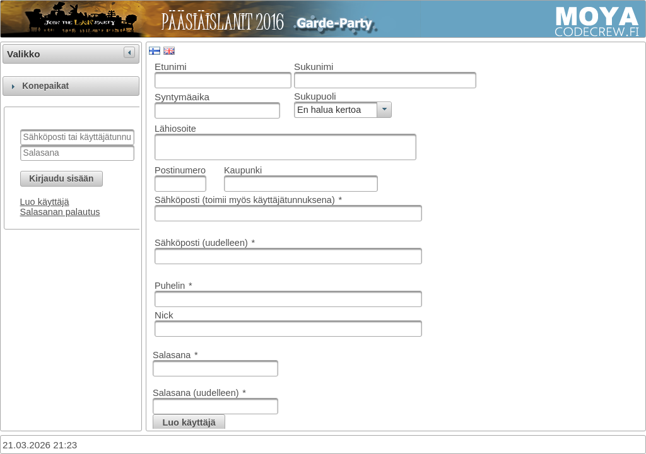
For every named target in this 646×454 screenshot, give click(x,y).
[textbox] (77, 137)
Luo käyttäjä (44, 202)
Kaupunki (243, 170)
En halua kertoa (329, 110)
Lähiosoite (175, 129)
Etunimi (171, 66)
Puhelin (173, 286)
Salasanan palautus (60, 212)
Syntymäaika (182, 96)
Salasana (175, 355)
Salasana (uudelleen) (199, 393)
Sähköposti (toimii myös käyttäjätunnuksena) (248, 200)
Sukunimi (313, 66)
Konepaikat (45, 86)
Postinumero (180, 170)
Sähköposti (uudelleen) (205, 243)
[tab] (71, 86)
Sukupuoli (315, 96)
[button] (61, 179)
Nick (164, 315)
